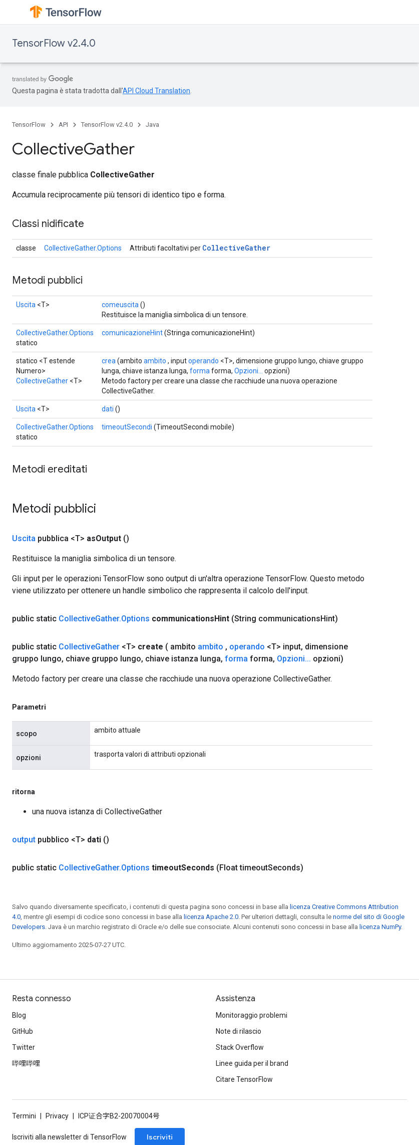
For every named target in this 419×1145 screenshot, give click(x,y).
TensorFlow (29, 124)
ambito (155, 361)
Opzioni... (248, 371)
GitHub (22, 1031)
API (63, 124)
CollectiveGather (236, 248)
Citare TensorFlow (244, 1079)
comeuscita (120, 305)
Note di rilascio (238, 1031)
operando (203, 361)
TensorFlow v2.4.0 (54, 43)
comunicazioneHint (132, 333)
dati (108, 409)
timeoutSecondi (127, 427)
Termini (24, 1116)
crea (109, 361)
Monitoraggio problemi (251, 1015)
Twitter (23, 1047)
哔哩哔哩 (26, 1063)
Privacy (57, 1116)
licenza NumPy (380, 927)
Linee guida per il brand (252, 1063)
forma (200, 371)
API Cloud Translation (156, 91)
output (24, 839)
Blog (19, 1015)
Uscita (26, 305)
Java (152, 124)
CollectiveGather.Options (83, 248)
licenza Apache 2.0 (211, 917)
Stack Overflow (240, 1047)
